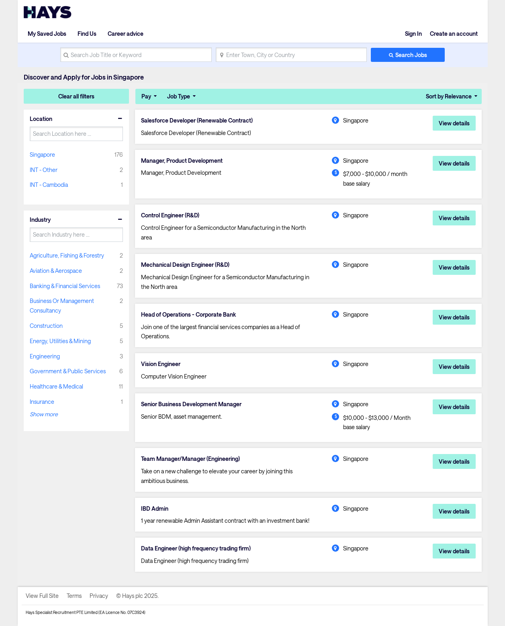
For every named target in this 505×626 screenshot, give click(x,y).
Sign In (413, 33)
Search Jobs (411, 54)
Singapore (42, 154)
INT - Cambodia (49, 184)
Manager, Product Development (182, 161)
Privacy (99, 595)
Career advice (125, 33)
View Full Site (42, 595)
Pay (146, 96)
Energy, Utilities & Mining (60, 341)
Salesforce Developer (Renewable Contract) (197, 120)
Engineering (45, 356)
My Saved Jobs (47, 33)
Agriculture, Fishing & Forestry (67, 255)
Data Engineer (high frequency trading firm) (196, 548)
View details (454, 123)
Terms (74, 595)
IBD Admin (154, 508)
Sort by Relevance (449, 96)
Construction (46, 325)
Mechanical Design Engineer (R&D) (185, 265)
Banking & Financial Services (65, 285)
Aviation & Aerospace (56, 270)
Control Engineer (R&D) (170, 215)
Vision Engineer (160, 364)
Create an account (454, 33)
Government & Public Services (68, 371)
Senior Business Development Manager (191, 404)
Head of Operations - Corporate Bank (188, 314)
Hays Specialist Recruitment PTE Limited (62, 612)
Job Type (178, 96)
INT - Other (43, 169)
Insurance (42, 401)
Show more (44, 414)
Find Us (87, 33)
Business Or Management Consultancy (62, 305)
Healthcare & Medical (56, 386)
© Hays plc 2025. (137, 595)
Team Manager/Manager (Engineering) (190, 459)
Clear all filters (76, 96)
